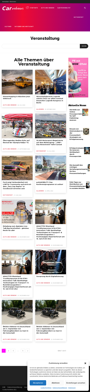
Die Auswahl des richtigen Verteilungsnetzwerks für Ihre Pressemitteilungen (78, 167)
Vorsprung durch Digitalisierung (49, 274)
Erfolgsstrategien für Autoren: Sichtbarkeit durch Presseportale (77, 150)
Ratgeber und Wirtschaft (24, 26)
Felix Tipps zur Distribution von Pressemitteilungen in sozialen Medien (78, 183)
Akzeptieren (38, 383)
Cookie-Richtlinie (46, 388)
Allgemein (39, 109)
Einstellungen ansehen (75, 383)
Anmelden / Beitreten (9, 1)
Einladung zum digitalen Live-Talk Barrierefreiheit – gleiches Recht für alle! (16, 227)
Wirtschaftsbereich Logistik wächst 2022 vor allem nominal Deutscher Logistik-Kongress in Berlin (49, 99)
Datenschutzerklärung (60, 388)
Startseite (32, 7)
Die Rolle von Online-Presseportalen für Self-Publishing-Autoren (76, 114)
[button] (85, 363)
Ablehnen (56, 383)
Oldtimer (8, 26)
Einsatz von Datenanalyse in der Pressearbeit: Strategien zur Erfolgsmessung (76, 133)
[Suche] (84, 46)
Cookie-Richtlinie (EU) (9, 386)
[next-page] (28, 347)
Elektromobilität (64, 8)
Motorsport (78, 17)
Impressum (72, 388)
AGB (3, 383)
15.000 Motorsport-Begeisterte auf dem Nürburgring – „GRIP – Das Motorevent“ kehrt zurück (50, 142)
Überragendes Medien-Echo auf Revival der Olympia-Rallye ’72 (16, 141)
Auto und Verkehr (47, 8)
